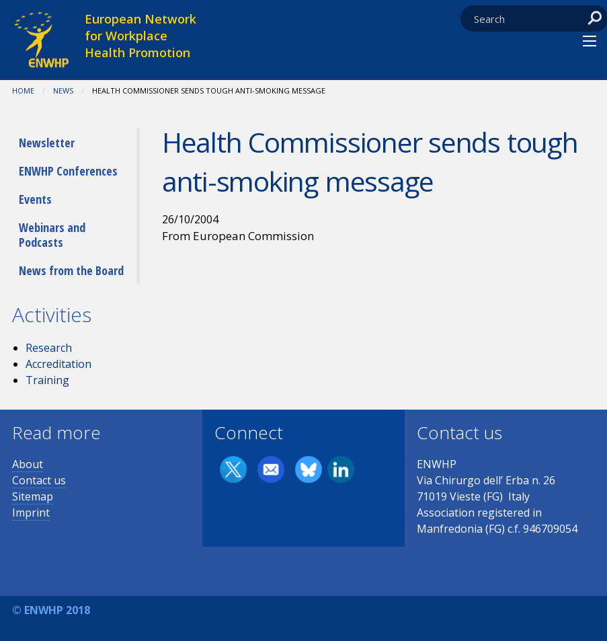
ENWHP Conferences (68, 171)
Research (49, 347)
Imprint (31, 512)
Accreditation (58, 363)
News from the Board (71, 270)
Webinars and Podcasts (52, 234)
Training (47, 380)
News (63, 90)
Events (35, 199)
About (27, 464)
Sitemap (32, 496)
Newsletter (47, 143)
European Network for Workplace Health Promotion (140, 36)
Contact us (39, 480)
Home (23, 90)
